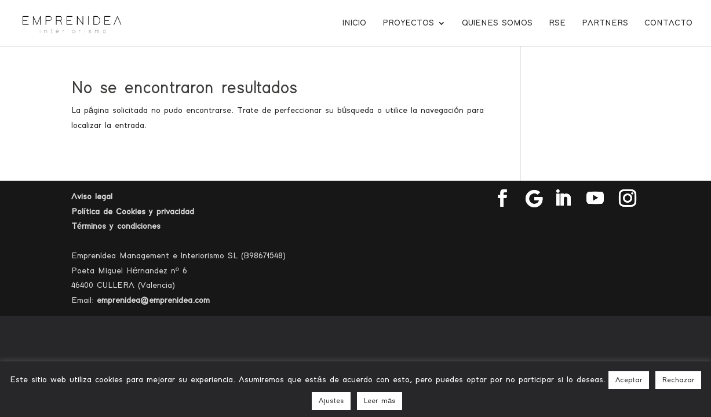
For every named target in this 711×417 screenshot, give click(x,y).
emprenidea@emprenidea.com (153, 300)
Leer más (379, 401)
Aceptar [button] (628, 380)
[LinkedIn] (562, 199)
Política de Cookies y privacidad (132, 211)
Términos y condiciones (116, 226)
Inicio (354, 23)
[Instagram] (627, 199)
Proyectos (408, 23)
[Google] (534, 198)
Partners (605, 23)
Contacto (668, 23)
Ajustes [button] (331, 401)
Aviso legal (91, 196)
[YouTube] (595, 199)
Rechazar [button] (678, 380)
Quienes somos (497, 23)
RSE (557, 23)
